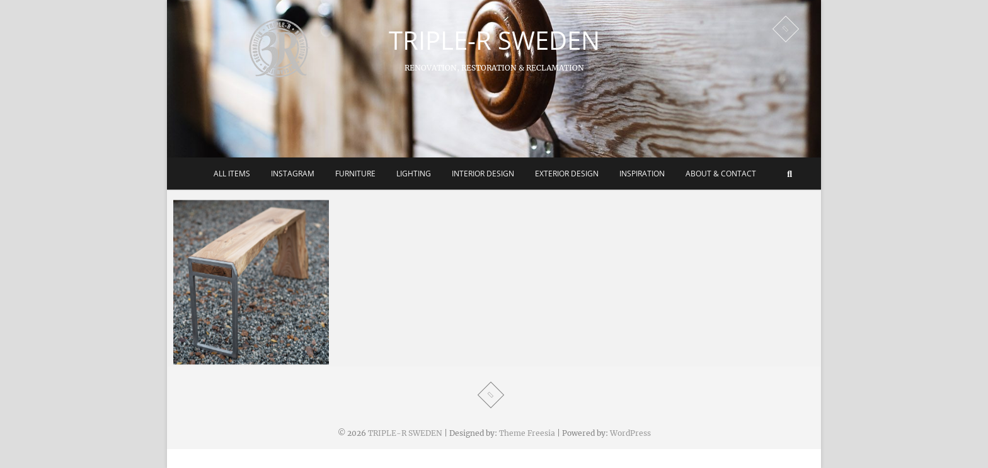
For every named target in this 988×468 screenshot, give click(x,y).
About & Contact (721, 173)
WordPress (630, 433)
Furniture (355, 173)
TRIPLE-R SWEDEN (494, 40)
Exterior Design (567, 173)
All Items (232, 173)
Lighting (413, 173)
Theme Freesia (527, 433)
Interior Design (483, 173)
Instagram (292, 173)
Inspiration (642, 173)
